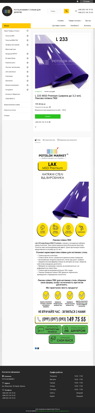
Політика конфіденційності (61, 411)
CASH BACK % (10, 98)
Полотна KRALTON (12, 40)
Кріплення (9, 81)
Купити (47, 116)
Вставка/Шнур (10, 58)
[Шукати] (66, 11)
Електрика (9, 76)
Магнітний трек (11, 49)
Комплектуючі (10, 63)
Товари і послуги (74, 21)
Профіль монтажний (12, 45)
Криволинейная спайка (12, 105)
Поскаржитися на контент (45, 411)
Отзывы (6, 115)
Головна (61, 21)
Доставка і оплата (58, 25)
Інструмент (9, 90)
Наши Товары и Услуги (11, 31)
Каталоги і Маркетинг (13, 94)
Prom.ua (57, 409)
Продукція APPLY (11, 54)
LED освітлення (11, 72)
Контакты (87, 25)
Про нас (88, 21)
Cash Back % (75, 25)
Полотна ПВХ (10, 36)
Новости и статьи (10, 110)
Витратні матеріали (12, 85)
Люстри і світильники (13, 67)
